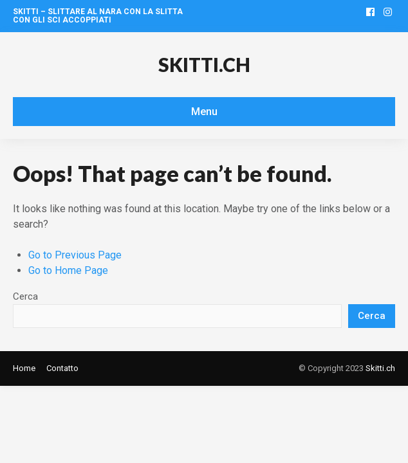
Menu (204, 111)
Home (24, 368)
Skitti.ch (204, 64)
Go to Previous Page (75, 255)
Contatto (62, 368)
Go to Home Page (68, 270)
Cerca (25, 296)
